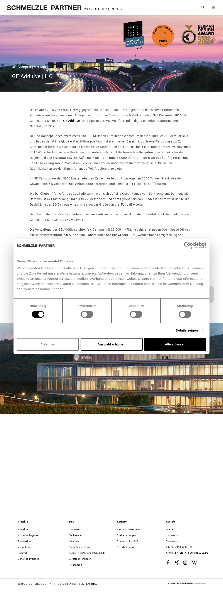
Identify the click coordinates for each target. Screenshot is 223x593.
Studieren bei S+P (127, 541)
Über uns (74, 541)
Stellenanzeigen (126, 535)
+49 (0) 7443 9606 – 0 (179, 547)
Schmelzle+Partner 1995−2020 (87, 553)
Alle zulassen (175, 344)
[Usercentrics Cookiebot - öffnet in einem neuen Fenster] (187, 245)
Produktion (24, 541)
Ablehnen (47, 344)
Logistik (22, 553)
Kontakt (170, 521)
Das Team (74, 529)
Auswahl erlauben (111, 344)
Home (169, 529)
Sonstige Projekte (28, 559)
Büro (71, 521)
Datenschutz (173, 541)
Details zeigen (187, 330)
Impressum (172, 535)
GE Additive (71, 120)
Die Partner (75, 535)
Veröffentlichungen (80, 559)
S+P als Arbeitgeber (129, 529)
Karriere (122, 521)
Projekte (23, 521)
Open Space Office (80, 547)
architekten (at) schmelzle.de (187, 552)
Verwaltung (24, 547)
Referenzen (75, 564)
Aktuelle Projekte (28, 535)
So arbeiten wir (126, 547)
